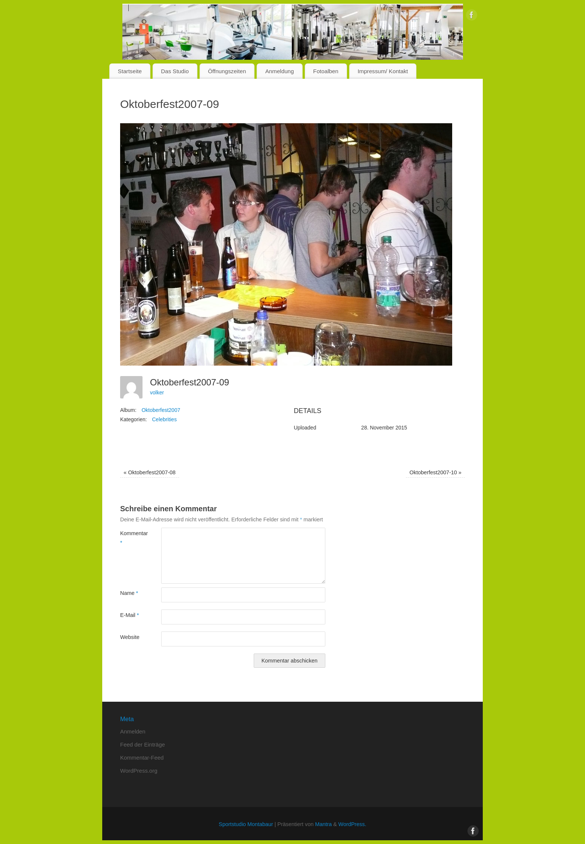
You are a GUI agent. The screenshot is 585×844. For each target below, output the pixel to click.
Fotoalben (325, 71)
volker (157, 392)
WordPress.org (138, 770)
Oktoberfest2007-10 (436, 472)
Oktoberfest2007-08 (149, 472)
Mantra (323, 824)
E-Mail (129, 615)
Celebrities (164, 419)
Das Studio (175, 71)
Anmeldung (279, 71)
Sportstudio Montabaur (246, 824)
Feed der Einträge (142, 744)
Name (129, 593)
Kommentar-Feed (142, 757)
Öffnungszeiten (227, 71)
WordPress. (352, 824)
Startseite (130, 71)
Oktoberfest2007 (160, 410)
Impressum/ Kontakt (383, 71)
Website (130, 637)
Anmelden (133, 731)
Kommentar (130, 537)
